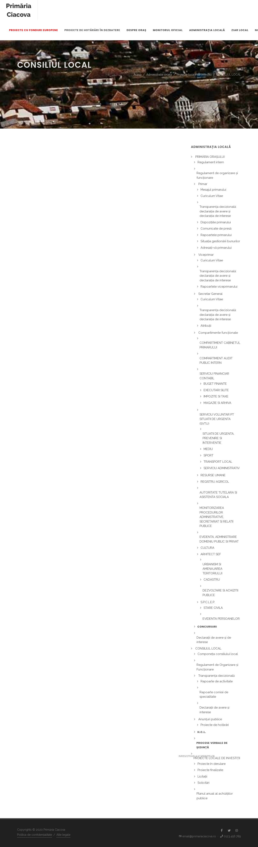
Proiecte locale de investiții (194, 74)
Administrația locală (159, 74)
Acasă (137, 74)
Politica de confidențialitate (34, 834)
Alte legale (63, 834)
